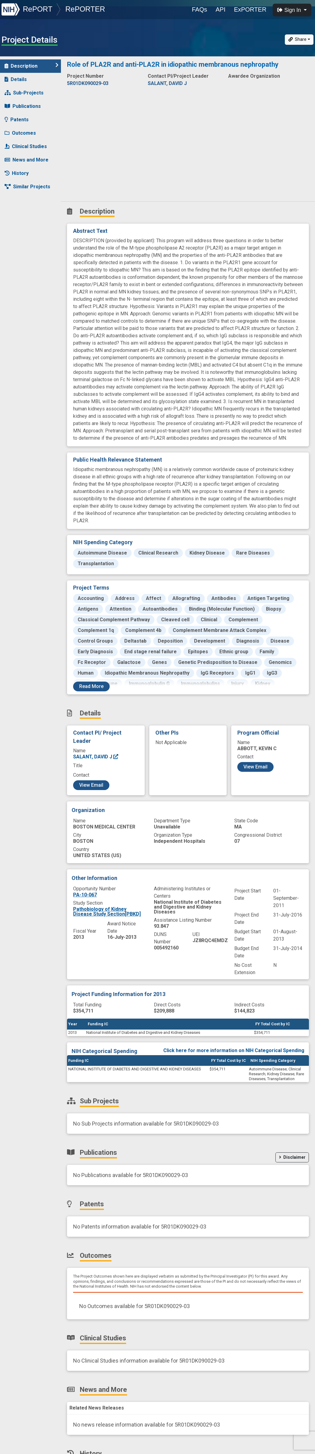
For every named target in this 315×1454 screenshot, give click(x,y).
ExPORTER (250, 9)
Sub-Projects (24, 93)
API (220, 9)
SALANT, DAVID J (96, 757)
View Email (91, 785)
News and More (26, 160)
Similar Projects (27, 187)
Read (91, 686)
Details (16, 79)
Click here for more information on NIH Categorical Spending (233, 1050)
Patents (17, 119)
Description (31, 65)
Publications (23, 106)
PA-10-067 (85, 895)
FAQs (199, 9)
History (17, 173)
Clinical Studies (26, 146)
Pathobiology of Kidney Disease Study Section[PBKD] (107, 911)
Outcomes (20, 133)
